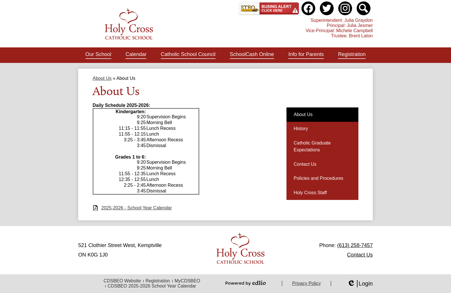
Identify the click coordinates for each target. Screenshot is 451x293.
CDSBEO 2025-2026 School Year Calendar (152, 286)
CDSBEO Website (122, 280)
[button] (98, 55)
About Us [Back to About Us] (102, 78)
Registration (158, 280)
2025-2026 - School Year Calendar (136, 207)
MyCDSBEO (187, 280)
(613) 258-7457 (355, 245)
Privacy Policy (306, 283)
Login (360, 283)
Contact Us (360, 255)
